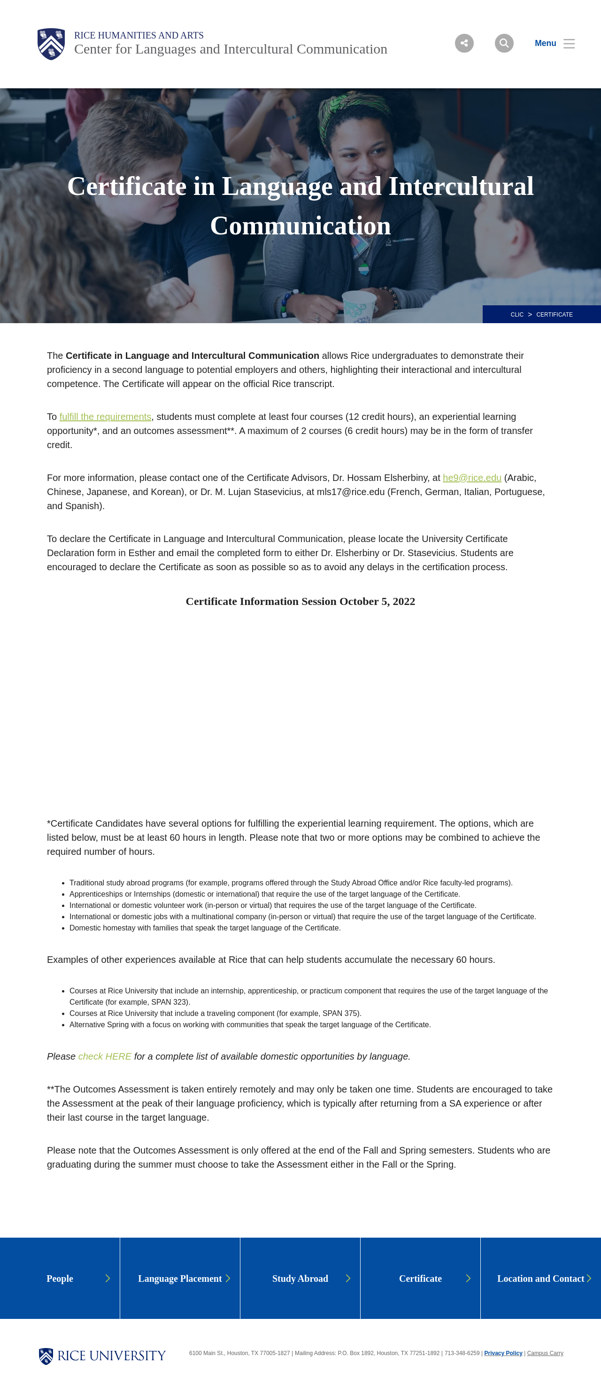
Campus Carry (545, 1353)
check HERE (104, 1056)
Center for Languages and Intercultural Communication (230, 48)
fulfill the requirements (106, 416)
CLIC (517, 314)
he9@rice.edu (472, 478)
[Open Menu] (549, 43)
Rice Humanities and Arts (139, 35)
